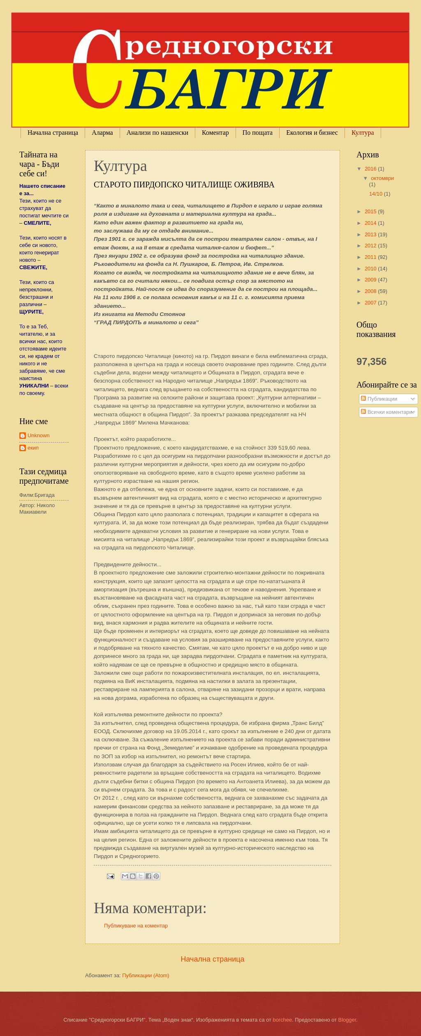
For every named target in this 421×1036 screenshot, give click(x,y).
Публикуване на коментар (136, 926)
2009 (371, 280)
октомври (382, 178)
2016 (371, 169)
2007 (371, 303)
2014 (371, 223)
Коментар (215, 132)
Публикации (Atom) (145, 975)
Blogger (347, 1020)
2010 (371, 268)
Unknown (39, 435)
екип (33, 448)
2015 (371, 211)
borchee (282, 1020)
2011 (371, 257)
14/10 (376, 194)
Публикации (379, 399)
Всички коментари (386, 412)
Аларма (102, 132)
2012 (371, 245)
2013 (371, 234)
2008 (371, 291)
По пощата (258, 132)
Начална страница (53, 132)
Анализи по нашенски (157, 132)
